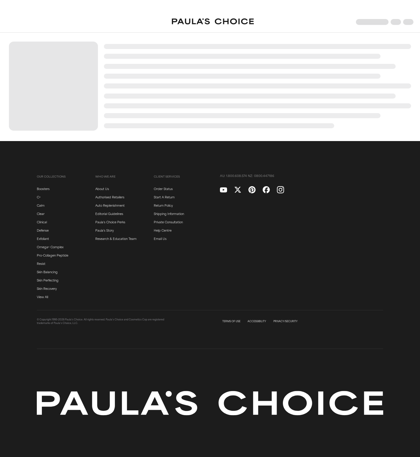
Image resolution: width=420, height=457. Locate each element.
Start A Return (164, 196)
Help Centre (163, 230)
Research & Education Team (116, 238)
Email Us (160, 238)
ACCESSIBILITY (257, 321)
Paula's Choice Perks (110, 221)
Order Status (163, 188)
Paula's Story (104, 230)
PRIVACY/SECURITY (285, 321)
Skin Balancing (47, 271)
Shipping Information (169, 213)
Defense (43, 230)
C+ (39, 196)
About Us (102, 188)
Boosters (43, 188)
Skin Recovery (47, 288)
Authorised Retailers (109, 196)
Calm (41, 205)
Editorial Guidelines (109, 213)
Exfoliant (43, 238)
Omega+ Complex (50, 246)
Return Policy (163, 205)
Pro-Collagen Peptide (52, 255)
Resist (41, 263)
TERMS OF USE (231, 321)
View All (42, 296)
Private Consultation (168, 221)
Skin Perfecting (47, 280)
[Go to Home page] (213, 22)
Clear (41, 213)
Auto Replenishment (110, 205)
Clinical (42, 221)
